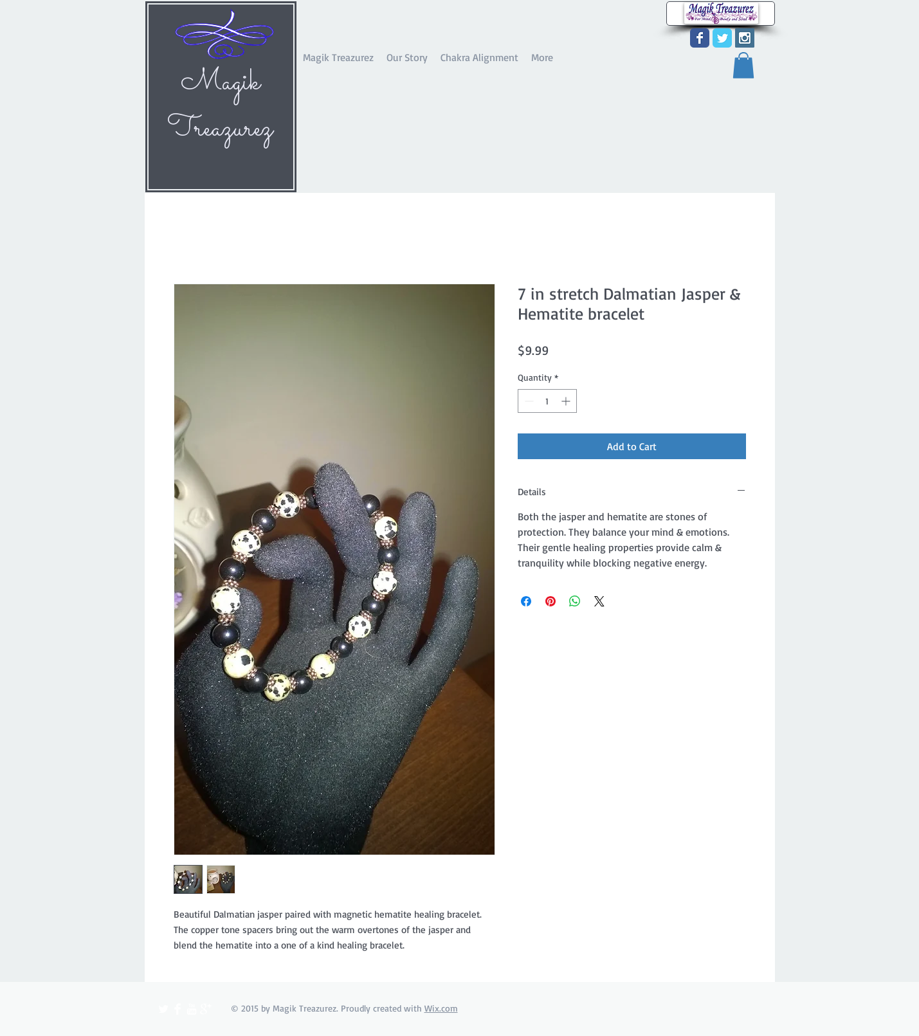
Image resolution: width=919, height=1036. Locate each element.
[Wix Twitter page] (722, 38)
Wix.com (441, 1008)
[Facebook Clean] (177, 1009)
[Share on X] (599, 601)
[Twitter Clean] (163, 1009)
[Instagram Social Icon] (744, 38)
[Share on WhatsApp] (575, 601)
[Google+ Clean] (206, 1009)
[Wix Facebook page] (699, 38)
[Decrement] (528, 401)
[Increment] (567, 401)
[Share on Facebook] (526, 601)
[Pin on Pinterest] (550, 601)
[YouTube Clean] (191, 1009)
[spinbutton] (547, 401)
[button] (743, 65)
